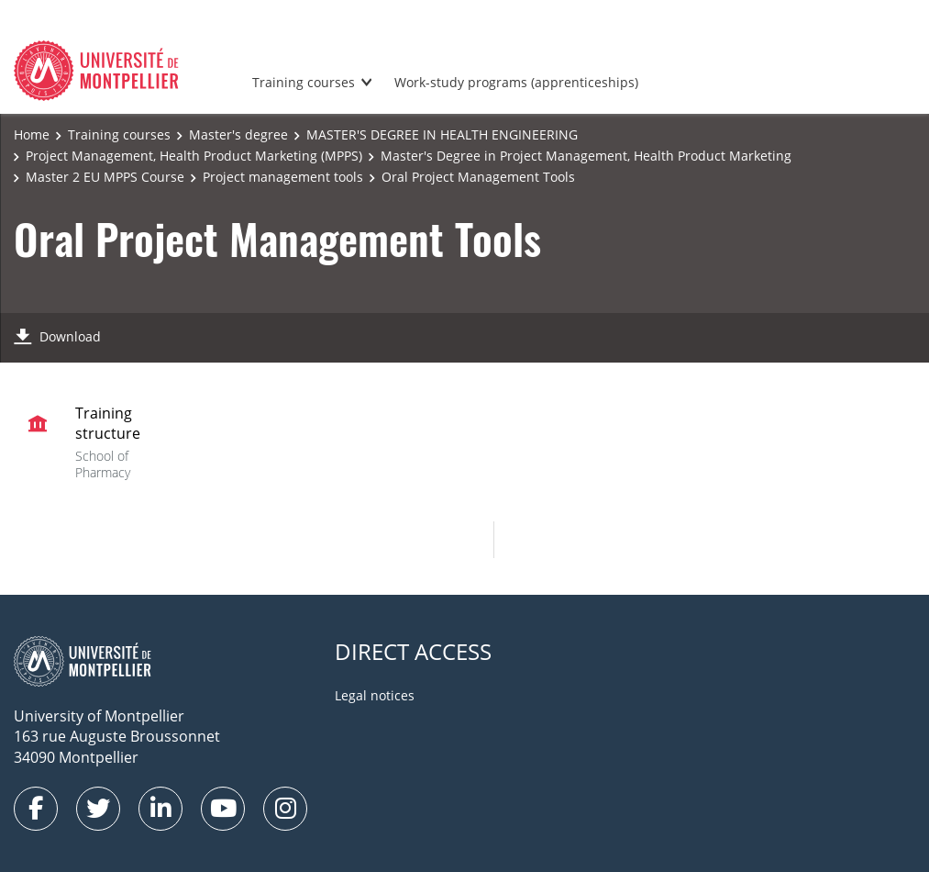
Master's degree (238, 134)
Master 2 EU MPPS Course (105, 176)
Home (32, 134)
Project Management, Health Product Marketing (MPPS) (194, 155)
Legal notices (375, 695)
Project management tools (283, 176)
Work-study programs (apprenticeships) (516, 82)
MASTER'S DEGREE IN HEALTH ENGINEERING (442, 134)
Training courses (303, 82)
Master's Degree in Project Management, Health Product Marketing (586, 155)
